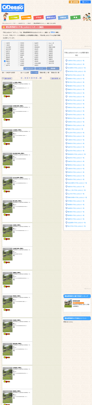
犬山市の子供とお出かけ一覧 (76, 132)
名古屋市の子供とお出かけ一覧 (77, 68)
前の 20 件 (6, 78)
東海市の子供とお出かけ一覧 (76, 143)
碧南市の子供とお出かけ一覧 (76, 111)
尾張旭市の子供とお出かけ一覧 (77, 154)
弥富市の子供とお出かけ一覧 (76, 186)
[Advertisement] (58, 8)
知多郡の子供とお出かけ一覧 (76, 208)
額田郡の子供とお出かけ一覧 (76, 215)
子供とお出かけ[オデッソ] (38, 401)
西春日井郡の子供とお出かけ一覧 (77, 197)
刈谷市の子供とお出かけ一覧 (76, 114)
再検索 (53, 68)
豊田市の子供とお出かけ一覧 (76, 118)
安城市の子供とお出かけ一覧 (76, 122)
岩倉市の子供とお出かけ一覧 (76, 161)
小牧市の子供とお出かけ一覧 (76, 64)
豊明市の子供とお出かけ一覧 (76, 165)
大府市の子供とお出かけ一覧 (76, 60)
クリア (41, 68)
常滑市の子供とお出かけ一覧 (76, 136)
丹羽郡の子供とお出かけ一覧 (76, 201)
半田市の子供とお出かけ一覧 (76, 104)
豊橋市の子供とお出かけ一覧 (76, 89)
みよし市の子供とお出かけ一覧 (77, 190)
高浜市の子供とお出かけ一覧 (76, 158)
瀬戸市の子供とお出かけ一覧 (76, 100)
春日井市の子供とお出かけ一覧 (77, 71)
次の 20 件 (56, 78)
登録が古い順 (55, 72)
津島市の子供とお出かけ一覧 (76, 107)
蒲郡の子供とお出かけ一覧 (75, 129)
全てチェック (29, 68)
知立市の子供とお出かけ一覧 (76, 150)
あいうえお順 (25, 72)
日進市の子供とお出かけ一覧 (76, 168)
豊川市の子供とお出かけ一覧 (76, 82)
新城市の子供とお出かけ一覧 (76, 78)
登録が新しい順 (44, 72)
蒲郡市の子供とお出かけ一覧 (76, 219)
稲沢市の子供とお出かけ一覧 (76, 75)
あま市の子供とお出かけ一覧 (76, 193)
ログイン (85, 2)
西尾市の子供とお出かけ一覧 (76, 125)
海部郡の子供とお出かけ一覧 (76, 204)
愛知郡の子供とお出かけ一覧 (76, 85)
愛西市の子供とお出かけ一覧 (76, 176)
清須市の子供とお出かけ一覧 (76, 179)
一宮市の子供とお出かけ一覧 (76, 96)
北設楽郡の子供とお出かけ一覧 (77, 222)
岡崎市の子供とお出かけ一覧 (76, 93)
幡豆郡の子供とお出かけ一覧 (76, 212)
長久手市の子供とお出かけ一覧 (77, 226)
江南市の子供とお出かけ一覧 (76, 139)
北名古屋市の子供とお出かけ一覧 (77, 183)
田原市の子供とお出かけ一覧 (76, 172)
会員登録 (74, 2)
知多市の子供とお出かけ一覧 (76, 147)
